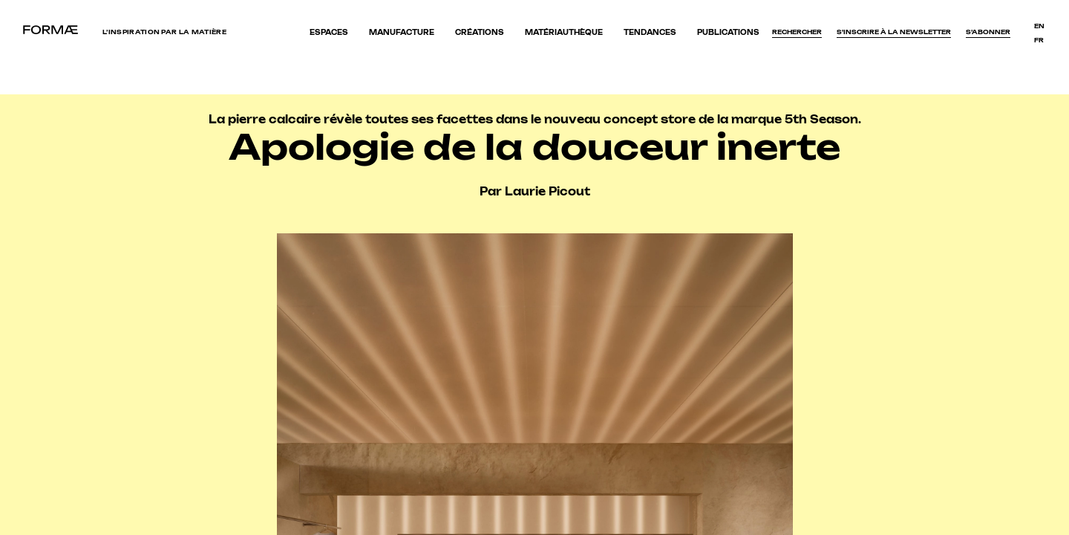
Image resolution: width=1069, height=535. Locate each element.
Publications (728, 32)
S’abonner (988, 32)
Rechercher (797, 32)
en (1039, 26)
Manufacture (401, 32)
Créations (479, 32)
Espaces (329, 32)
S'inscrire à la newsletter (894, 32)
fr (1039, 40)
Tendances (650, 32)
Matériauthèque (564, 32)
